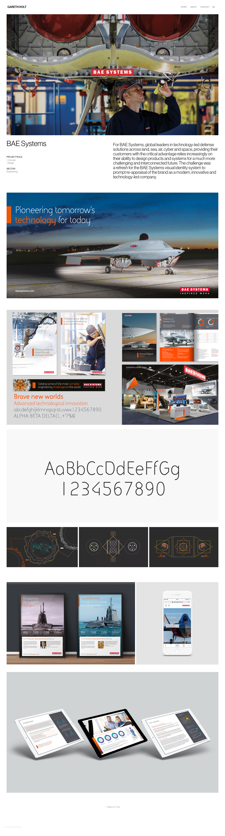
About (193, 7)
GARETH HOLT (17, 7)
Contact (205, 7)
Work (184, 7)
